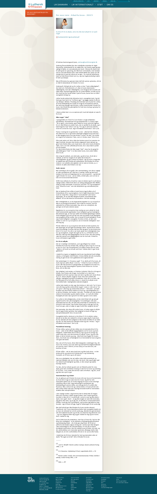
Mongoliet (104, 486)
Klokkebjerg (74, 482)
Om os (110, 4)
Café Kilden (74, 487)
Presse (105, 1)
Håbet (72, 486)
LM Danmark (61, 4)
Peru (102, 482)
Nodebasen (89, 486)
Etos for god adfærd (121, 481)
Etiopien (103, 481)
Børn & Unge (59, 479)
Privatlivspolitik (78, 1)
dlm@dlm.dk (42, 484)
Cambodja (103, 479)
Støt (100, 4)
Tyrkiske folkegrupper (107, 487)
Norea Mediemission (61, 486)
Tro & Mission (89, 479)
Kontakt (96, 1)
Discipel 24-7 (89, 489)
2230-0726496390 (47, 488)
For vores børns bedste (122, 482)
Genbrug (58, 484)
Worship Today (90, 487)
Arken (72, 484)
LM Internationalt (83, 4)
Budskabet (89, 481)
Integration (59, 482)
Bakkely (73, 481)
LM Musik (58, 481)
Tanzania (103, 484)
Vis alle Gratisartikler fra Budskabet (37, 13)
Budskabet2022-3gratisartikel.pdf (68, 37)
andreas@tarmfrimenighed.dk (87, 62)
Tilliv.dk (88, 490)
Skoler (72, 489)
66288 (46, 489)
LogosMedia (89, 482)
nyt (89, 1)
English (113, 1)
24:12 (117, 479)
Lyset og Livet (89, 484)
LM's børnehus (75, 479)
